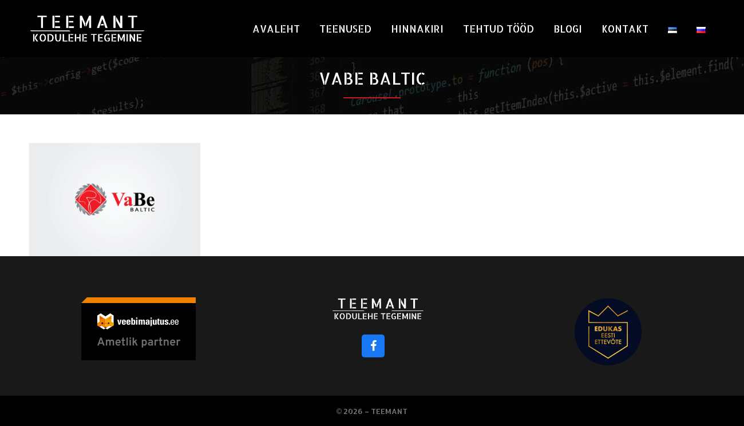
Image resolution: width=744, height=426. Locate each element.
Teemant (389, 411)
